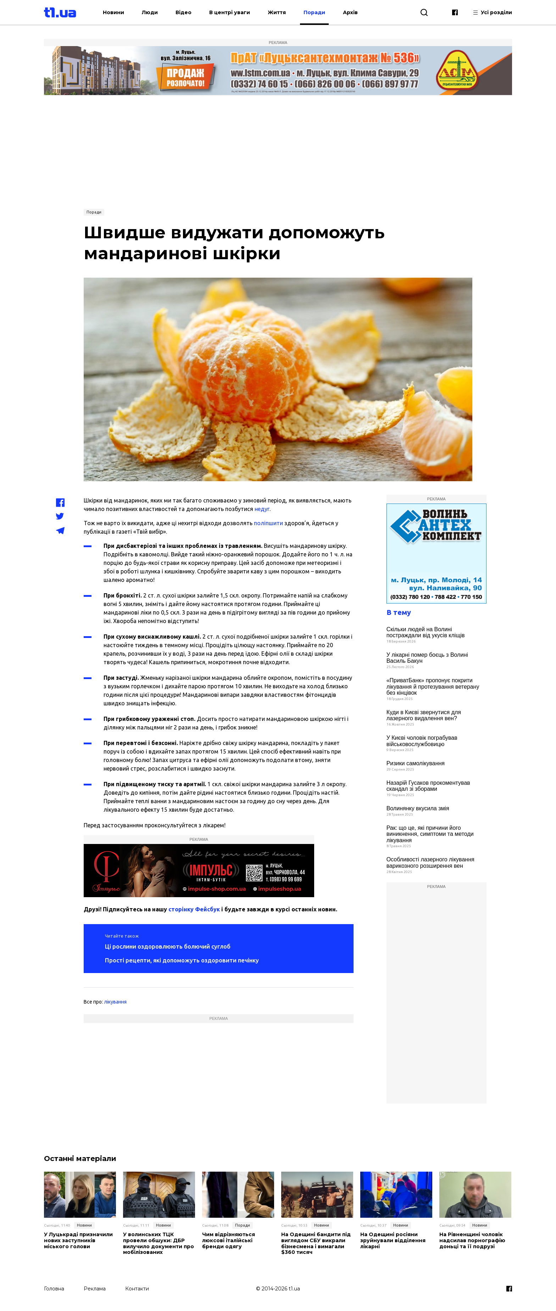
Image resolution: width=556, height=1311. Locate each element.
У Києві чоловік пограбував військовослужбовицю (422, 741)
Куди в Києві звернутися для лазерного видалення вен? (424, 715)
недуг (262, 509)
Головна (54, 1288)
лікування (115, 1002)
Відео (183, 12)
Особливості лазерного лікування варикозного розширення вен (430, 862)
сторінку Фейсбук (194, 909)
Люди (150, 12)
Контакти (137, 1288)
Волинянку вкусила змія (418, 808)
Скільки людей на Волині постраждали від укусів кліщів (426, 632)
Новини (113, 12)
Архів (350, 12)
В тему (399, 612)
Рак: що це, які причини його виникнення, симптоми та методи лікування (430, 834)
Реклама (95, 1288)
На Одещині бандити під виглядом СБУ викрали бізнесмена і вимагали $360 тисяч (316, 1243)
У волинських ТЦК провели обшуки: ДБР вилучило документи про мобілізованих (158, 1243)
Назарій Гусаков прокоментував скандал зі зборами (428, 786)
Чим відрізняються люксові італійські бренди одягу (228, 1240)
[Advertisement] (278, 151)
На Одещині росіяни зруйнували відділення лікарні (393, 1240)
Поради (314, 12)
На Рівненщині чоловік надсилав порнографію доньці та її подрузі (472, 1240)
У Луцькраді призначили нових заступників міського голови (78, 1240)
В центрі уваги (229, 12)
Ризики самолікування (416, 763)
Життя (277, 12)
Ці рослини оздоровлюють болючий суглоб (167, 946)
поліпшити (268, 523)
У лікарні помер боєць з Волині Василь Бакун (427, 658)
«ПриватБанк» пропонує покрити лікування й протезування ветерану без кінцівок (433, 686)
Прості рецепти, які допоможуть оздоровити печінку (182, 960)
